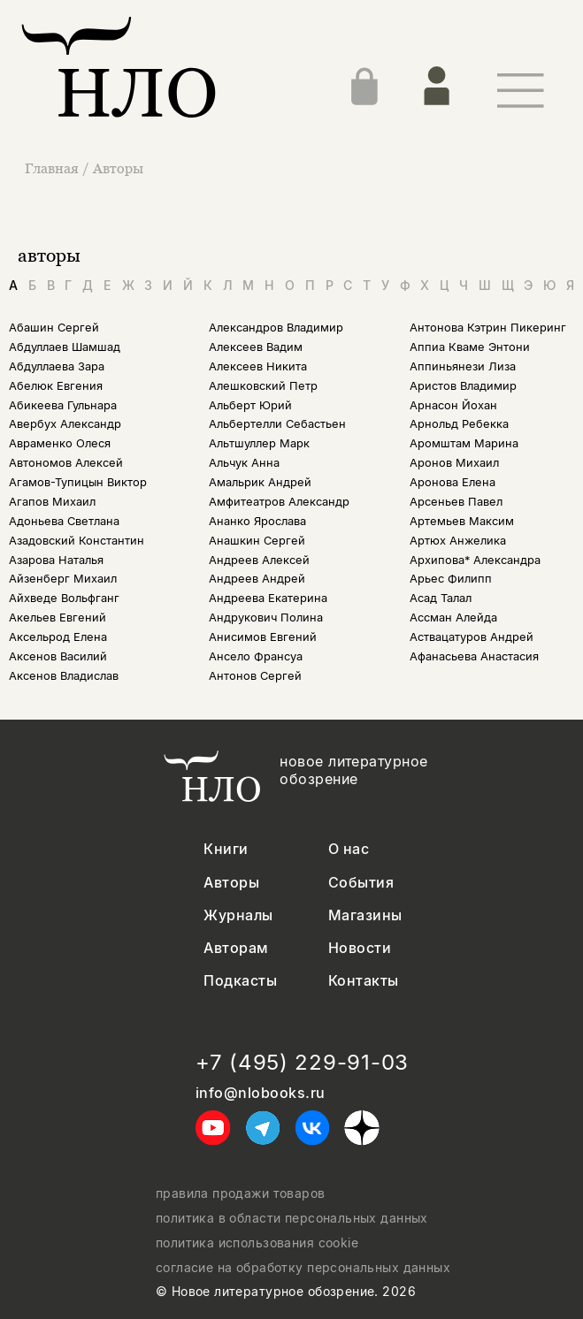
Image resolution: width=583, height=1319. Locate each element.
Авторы (118, 168)
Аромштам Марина (464, 443)
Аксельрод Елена (58, 637)
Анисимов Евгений (263, 637)
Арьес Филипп (451, 578)
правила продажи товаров (241, 1193)
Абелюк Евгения (56, 386)
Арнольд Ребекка (459, 424)
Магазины (365, 915)
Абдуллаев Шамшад (64, 347)
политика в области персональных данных (292, 1218)
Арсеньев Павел (456, 501)
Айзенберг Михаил (63, 578)
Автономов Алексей (66, 462)
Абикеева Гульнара (63, 405)
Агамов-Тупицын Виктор (78, 482)
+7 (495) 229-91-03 (302, 1062)
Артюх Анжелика (458, 540)
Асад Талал (441, 598)
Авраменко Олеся (60, 443)
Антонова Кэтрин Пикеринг (488, 327)
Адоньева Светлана (64, 521)
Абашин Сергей (54, 327)
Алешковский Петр (263, 386)
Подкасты (240, 980)
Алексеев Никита (258, 366)
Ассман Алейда (453, 617)
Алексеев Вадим (256, 347)
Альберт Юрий (250, 405)
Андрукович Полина (266, 617)
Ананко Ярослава (257, 521)
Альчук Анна (244, 462)
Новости (359, 948)
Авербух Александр (65, 424)
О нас (348, 849)
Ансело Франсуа (256, 656)
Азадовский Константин (76, 540)
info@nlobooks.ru (261, 1093)
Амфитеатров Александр (279, 501)
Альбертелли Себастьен (277, 424)
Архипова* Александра (475, 560)
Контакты (363, 980)
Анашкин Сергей (257, 540)
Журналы (237, 915)
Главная (53, 168)
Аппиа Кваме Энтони (470, 347)
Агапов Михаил (52, 501)
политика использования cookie (257, 1243)
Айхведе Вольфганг (64, 598)
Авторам (235, 948)
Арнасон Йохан (453, 405)
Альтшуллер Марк (259, 443)
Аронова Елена (452, 482)
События (361, 882)
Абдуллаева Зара (56, 366)
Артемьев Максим (462, 521)
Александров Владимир (276, 327)
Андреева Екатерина (268, 598)
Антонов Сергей (255, 675)
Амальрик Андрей (260, 482)
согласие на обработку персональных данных (303, 1268)
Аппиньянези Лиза (463, 366)
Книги (225, 849)
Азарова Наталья (56, 560)
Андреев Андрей (257, 578)
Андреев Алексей (259, 560)
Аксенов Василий (58, 656)
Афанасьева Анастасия (474, 656)
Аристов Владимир (463, 386)
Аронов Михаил (454, 462)
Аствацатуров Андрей (471, 637)
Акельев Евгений (57, 617)
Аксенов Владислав (64, 675)
